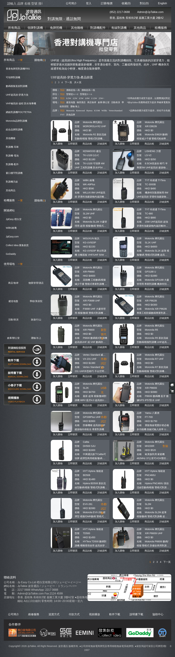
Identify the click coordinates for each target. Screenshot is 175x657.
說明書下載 (136, 614)
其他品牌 (70, 114)
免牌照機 (56, 27)
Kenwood (80, 110)
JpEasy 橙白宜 (14, 219)
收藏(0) (126, 3)
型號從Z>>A (86, 94)
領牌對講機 (35, 27)
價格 (77, 130)
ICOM (97, 110)
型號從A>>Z (72, 94)
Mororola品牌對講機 (16, 120)
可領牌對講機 (13, 77)
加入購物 (58, 143)
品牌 (77, 122)
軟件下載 (114, 614)
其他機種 (10, 138)
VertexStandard (115, 110)
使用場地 (13, 263)
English (162, 3)
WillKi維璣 (11, 227)
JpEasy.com (12, 236)
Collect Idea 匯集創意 (17, 245)
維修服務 (33, 614)
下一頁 (68, 82)
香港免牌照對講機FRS (18, 68)
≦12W (94, 98)
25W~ (101, 98)
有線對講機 (119, 27)
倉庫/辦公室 (104, 102)
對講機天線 (12, 181)
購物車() (40, 60)
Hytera (89, 110)
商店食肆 (91, 102)
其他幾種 (77, 27)
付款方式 (74, 614)
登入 (88, 3)
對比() (144, 3)
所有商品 (14, 27)
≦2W (75, 98)
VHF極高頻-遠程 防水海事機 (21, 103)
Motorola (70, 110)
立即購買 (72, 143)
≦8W (87, 98)
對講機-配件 (12, 164)
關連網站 (9, 210)
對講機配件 (98, 27)
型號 (77, 126)
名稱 (77, 134)
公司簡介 (71, 3)
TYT (62, 114)
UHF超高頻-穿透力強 (17, 94)
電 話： (10, 589)
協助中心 (157, 614)
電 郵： (10, 593)
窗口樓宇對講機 (14, 173)
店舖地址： (10, 597)
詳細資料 (102, 143)
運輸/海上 (75, 106)
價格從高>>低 (88, 90)
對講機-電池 (12, 155)
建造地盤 (70, 102)
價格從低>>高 (73, 90)
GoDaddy (11, 254)
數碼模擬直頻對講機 (16, 86)
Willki (104, 110)
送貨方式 (54, 614)
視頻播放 (94, 614)
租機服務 (161, 27)
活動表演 (115, 102)
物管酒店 (81, 102)
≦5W (81, 98)
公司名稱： (10, 582)
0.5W (68, 98)
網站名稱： (10, 586)
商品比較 (87, 143)
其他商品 (140, 27)
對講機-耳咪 (12, 147)
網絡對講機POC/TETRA (18, 112)
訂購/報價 (106, 3)
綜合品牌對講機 (14, 129)
